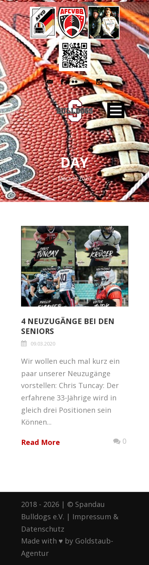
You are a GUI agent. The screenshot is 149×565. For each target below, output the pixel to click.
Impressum (91, 516)
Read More (40, 442)
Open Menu (115, 110)
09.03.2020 (43, 343)
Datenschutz (42, 529)
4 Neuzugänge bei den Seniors (67, 326)
